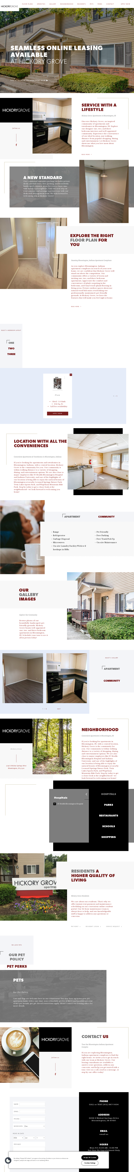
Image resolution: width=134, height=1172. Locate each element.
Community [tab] (106, 472)
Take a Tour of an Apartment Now (29, 80)
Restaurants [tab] (108, 771)
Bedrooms (18, 1062)
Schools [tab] (108, 782)
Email (16, 1048)
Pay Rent (76, 882)
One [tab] (11, 343)
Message (17, 1080)
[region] (58, 1160)
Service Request (114, 882)
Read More (87, 154)
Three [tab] (11, 354)
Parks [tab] (108, 761)
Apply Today (23, 1114)
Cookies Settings (89, 1163)
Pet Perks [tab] (17, 922)
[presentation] (29, 1105)
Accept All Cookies (90, 1157)
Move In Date (18, 1070)
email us (103, 1071)
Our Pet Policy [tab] (17, 913)
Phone (16, 1055)
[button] (8, 1160)
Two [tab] (11, 348)
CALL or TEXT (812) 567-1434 (104, 1041)
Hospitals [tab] (102, 750)
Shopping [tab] (108, 793)
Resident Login (93, 882)
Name (16, 1040)
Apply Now (125, 4)
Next (59, 664)
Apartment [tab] (72, 472)
